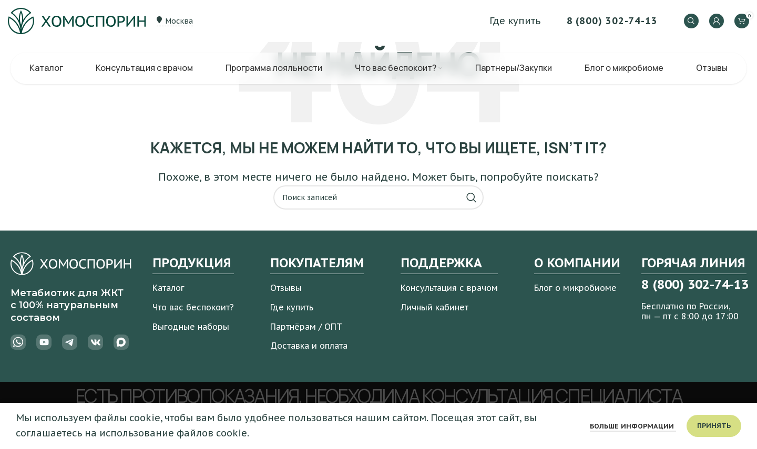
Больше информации (633, 426)
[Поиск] (691, 21)
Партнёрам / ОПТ (306, 326)
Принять (714, 425)
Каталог (168, 288)
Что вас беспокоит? (193, 307)
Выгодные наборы (190, 326)
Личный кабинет (434, 307)
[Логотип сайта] (77, 20)
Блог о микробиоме (575, 288)
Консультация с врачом (449, 288)
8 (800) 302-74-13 (612, 21)
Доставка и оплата (308, 345)
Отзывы (286, 288)
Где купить (291, 307)
